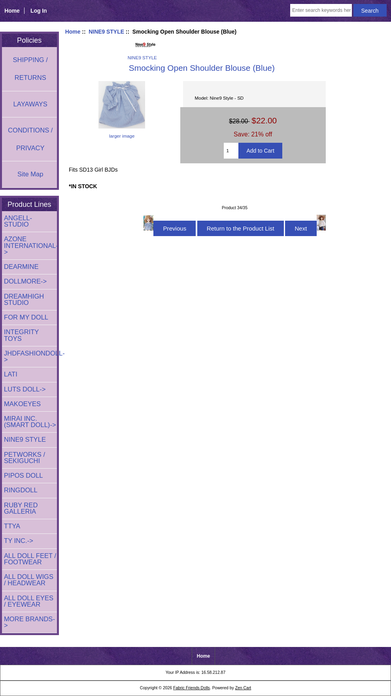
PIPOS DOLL (23, 475)
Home (12, 11)
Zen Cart (243, 688)
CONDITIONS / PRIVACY (30, 139)
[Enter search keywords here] (321, 10)
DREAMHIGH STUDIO (24, 299)
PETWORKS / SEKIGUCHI (24, 458)
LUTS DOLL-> (25, 389)
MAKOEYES (22, 404)
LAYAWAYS (30, 104)
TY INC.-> (18, 541)
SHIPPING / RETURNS (30, 68)
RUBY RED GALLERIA (21, 508)
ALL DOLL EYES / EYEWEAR (28, 601)
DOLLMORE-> (25, 281)
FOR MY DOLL (26, 317)
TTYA (12, 526)
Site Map (30, 174)
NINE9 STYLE (106, 31)
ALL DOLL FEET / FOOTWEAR (30, 559)
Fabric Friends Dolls (191, 688)
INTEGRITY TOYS (21, 335)
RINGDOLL (21, 490)
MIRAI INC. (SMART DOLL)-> (30, 422)
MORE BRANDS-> (29, 622)
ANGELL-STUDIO (18, 221)
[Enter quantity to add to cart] (231, 151)
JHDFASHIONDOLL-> (30, 356)
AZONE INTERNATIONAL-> (30, 245)
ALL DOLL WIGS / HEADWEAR (28, 580)
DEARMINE (21, 266)
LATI (10, 374)
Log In (38, 11)
